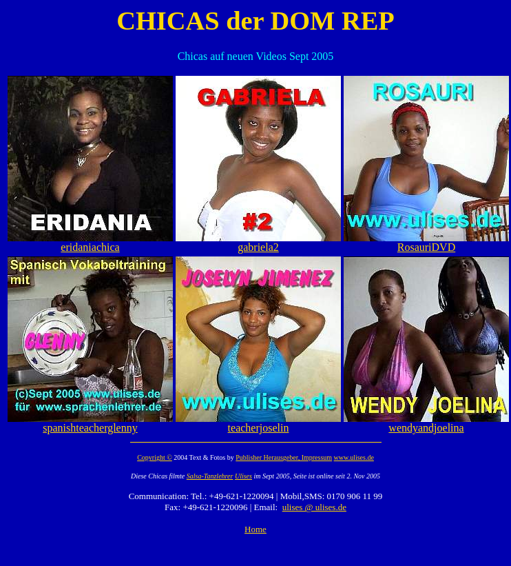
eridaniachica (90, 242)
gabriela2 (258, 242)
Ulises (243, 476)
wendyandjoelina (426, 423)
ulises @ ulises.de (314, 507)
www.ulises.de (354, 457)
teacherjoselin (258, 423)
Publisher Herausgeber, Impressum (284, 457)
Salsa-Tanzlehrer (210, 476)
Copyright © (154, 457)
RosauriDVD (426, 242)
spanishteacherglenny (90, 423)
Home (255, 529)
